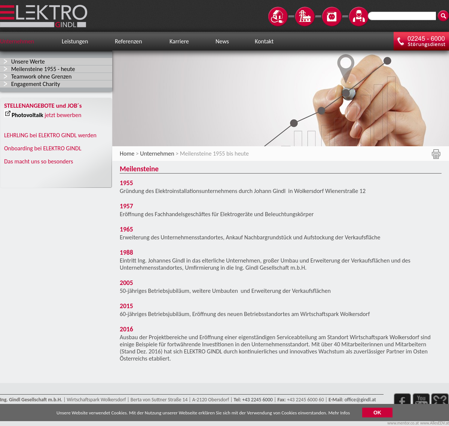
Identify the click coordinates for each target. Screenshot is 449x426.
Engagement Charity (35, 84)
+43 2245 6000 (257, 399)
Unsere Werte (28, 61)
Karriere (179, 41)
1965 (126, 229)
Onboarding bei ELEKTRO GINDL (42, 148)
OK (377, 414)
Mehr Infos (339, 413)
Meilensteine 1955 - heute (43, 69)
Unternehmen (17, 41)
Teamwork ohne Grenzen (41, 76)
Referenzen (128, 41)
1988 (126, 252)
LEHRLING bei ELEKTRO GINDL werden (50, 135)
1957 (132, 206)
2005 (126, 283)
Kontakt (264, 41)
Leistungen (75, 41)
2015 (126, 306)
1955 (126, 183)
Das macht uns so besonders (38, 161)
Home (127, 153)
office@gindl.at (360, 399)
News (222, 41)
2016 (126, 329)
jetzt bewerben (63, 115)
